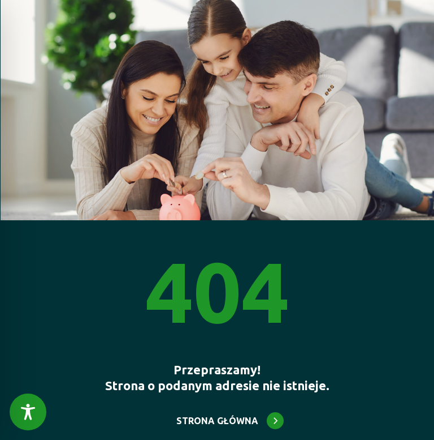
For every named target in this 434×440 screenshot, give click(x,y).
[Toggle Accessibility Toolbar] (27, 412)
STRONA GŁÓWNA (217, 421)
